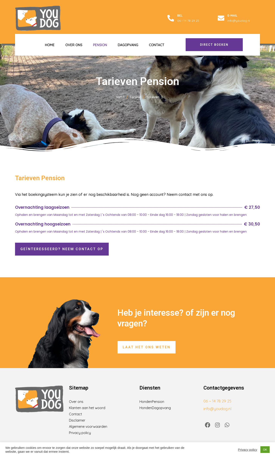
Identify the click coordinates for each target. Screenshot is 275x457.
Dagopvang (128, 45)
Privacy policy (247, 449)
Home (50, 45)
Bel (180, 15)
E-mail (232, 15)
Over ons (73, 45)
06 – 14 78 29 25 (217, 401)
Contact (156, 45)
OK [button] (265, 449)
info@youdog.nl (217, 408)
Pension (100, 45)
